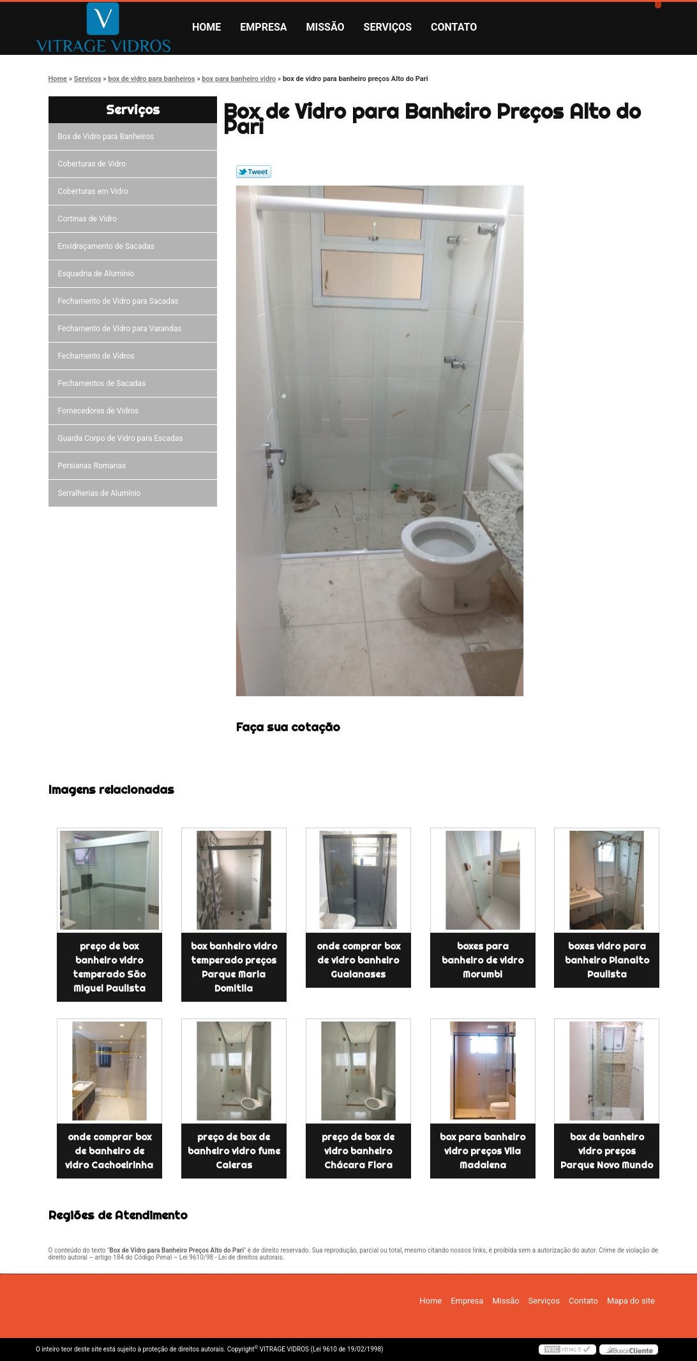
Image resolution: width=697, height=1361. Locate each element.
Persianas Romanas (94, 465)
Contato (454, 27)
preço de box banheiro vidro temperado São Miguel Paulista (109, 967)
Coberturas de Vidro (94, 164)
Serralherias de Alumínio (101, 493)
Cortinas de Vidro (89, 218)
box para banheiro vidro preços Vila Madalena (482, 1151)
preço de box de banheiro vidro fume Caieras (234, 1151)
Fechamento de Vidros (98, 356)
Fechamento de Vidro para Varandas (122, 328)
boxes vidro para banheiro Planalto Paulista (607, 960)
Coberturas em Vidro (95, 191)
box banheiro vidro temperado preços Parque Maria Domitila (234, 967)
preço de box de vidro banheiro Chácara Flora (358, 1151)
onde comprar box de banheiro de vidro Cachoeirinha (109, 1151)
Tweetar (253, 171)
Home (206, 27)
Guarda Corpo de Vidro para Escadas (122, 438)
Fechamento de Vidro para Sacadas (120, 301)
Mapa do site (631, 1300)
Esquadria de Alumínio (98, 273)
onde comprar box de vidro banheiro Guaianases (358, 960)
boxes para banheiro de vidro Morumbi (482, 960)
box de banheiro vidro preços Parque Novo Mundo (606, 1151)
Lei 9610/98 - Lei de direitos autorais (231, 1257)
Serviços (388, 27)
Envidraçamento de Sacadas (108, 246)
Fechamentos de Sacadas (104, 383)
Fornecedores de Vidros (100, 410)
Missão (325, 27)
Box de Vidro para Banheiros (108, 136)
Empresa (263, 27)
